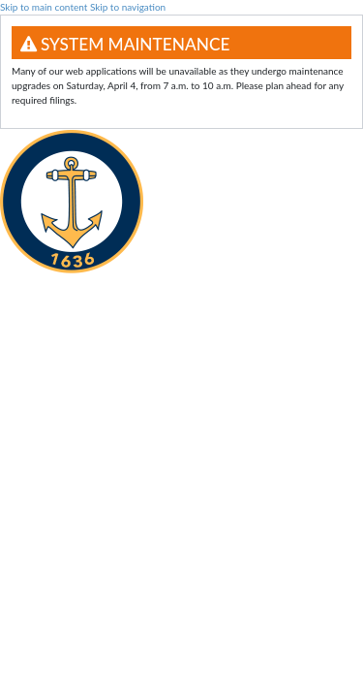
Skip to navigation (128, 7)
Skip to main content (43, 7)
